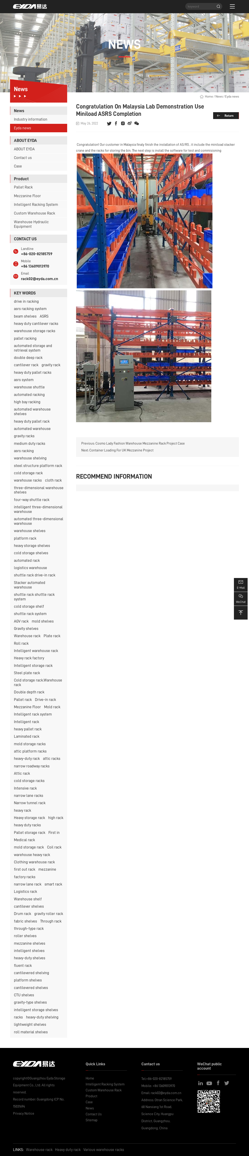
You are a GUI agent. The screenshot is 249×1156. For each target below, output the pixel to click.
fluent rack (23, 966)
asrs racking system (30, 309)
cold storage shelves (31, 553)
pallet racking (25, 338)
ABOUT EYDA (24, 149)
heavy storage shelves (32, 546)
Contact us (23, 158)
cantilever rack (26, 365)
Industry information (30, 119)
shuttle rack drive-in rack (34, 575)
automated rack (27, 560)
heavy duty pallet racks (32, 372)
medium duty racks (29, 443)
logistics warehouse (30, 568)
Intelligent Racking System (36, 205)
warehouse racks (28, 480)
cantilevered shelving (31, 973)
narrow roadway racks (32, 766)
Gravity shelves (26, 629)
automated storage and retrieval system (33, 348)
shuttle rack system (30, 614)
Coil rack (54, 847)
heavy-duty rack (27, 759)
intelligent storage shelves (36, 1010)
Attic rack (22, 773)
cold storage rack (28, 473)
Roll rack (21, 643)
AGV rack (21, 621)
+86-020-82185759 (36, 254)
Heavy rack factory (29, 658)
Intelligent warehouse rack (36, 651)
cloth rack (53, 480)
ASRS (44, 316)
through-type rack (29, 929)
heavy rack (22, 810)
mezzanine (47, 869)
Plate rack (52, 636)
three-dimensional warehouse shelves (39, 490)
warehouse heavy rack (32, 855)
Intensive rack (25, 788)
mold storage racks (30, 744)
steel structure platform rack (38, 466)
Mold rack (52, 707)
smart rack (53, 884)
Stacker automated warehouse (29, 585)
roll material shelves (31, 1032)
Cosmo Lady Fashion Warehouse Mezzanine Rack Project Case (140, 443)
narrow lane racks (28, 796)
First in (54, 833)
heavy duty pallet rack (32, 421)
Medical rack (24, 840)
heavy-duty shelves (29, 958)
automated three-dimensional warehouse (38, 521)
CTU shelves (24, 995)
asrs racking (24, 451)
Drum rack (22, 914)
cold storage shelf (29, 606)
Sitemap (92, 1120)
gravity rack (51, 365)
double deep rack (28, 358)
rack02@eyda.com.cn (39, 279)
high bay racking (27, 402)
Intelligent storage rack (33, 666)
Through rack (50, 921)
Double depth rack (29, 692)
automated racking (29, 395)
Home (209, 96)
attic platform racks (30, 751)
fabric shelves (25, 921)
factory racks (24, 877)
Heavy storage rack (29, 818)
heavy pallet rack (28, 729)
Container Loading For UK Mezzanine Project (121, 450)
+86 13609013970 (35, 266)
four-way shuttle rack (31, 500)
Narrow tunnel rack (29, 803)
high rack (55, 818)
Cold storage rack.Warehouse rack (38, 682)
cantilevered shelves (31, 988)
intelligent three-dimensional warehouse (38, 509)
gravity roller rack (48, 914)
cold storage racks (29, 781)
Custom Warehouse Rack (34, 213)
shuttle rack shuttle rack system (34, 597)
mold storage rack (29, 847)
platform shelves (28, 980)
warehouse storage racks (34, 331)
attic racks (51, 759)
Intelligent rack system (33, 714)
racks (18, 1017)
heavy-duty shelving (42, 1017)
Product (91, 1096)
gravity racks (24, 436)
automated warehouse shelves (32, 411)
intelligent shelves (29, 951)
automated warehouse (32, 429)
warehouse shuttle (29, 387)
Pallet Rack (23, 187)
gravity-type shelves (30, 1002)
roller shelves (25, 936)
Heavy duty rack (68, 1150)
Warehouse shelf (28, 899)
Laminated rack (26, 736)
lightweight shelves (30, 1024)
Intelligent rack (26, 722)
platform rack (25, 538)
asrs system (24, 380)
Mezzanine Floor (27, 196)
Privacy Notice (23, 1113)
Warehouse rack (27, 636)
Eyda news (22, 128)
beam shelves (25, 316)
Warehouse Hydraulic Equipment (31, 224)
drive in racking (26, 301)
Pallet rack (23, 700)
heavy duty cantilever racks (36, 324)
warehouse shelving (30, 458)
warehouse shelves (29, 531)
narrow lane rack (27, 884)
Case (18, 166)
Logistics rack (25, 892)
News (219, 96)
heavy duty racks (27, 825)
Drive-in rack (45, 700)
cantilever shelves (29, 906)
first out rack (24, 869)
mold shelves (43, 621)
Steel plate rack (27, 673)
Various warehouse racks (103, 1150)
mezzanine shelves (29, 943)
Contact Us (94, 1114)
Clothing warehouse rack (34, 862)
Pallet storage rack (29, 833)
